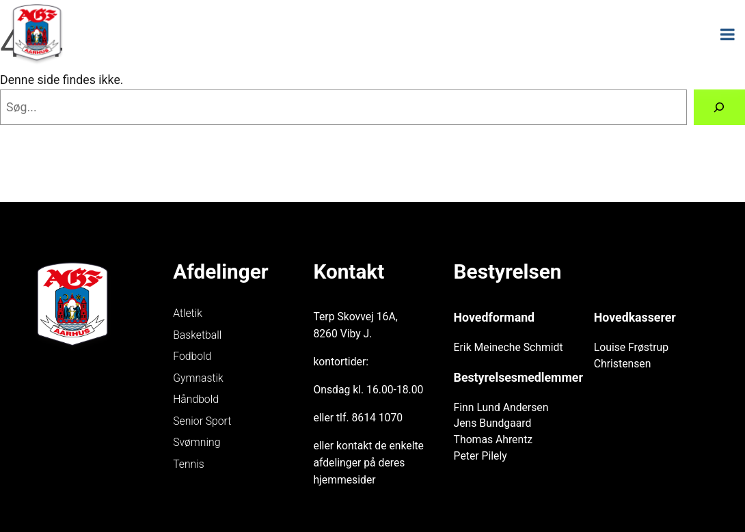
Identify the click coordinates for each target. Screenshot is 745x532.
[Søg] (719, 107)
